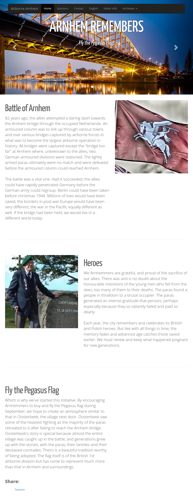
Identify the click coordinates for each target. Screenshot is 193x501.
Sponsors (62, 8)
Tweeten (20, 489)
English (93, 8)
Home (47, 8)
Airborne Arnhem (24, 8)
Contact (78, 8)
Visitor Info (110, 8)
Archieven (130, 8)
